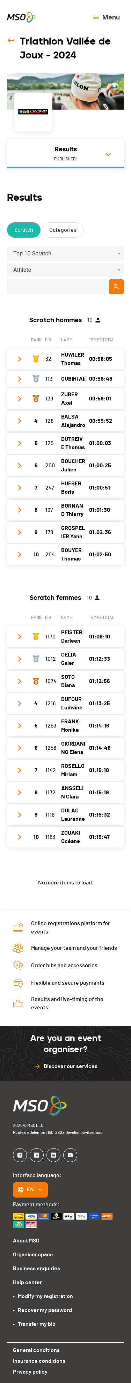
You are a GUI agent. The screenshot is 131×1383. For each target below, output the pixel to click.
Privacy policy (30, 1372)
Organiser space (33, 1254)
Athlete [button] (22, 270)
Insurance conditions (39, 1361)
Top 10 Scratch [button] (32, 253)
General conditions (36, 1350)
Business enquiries (36, 1268)
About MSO (26, 1240)
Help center (27, 1282)
